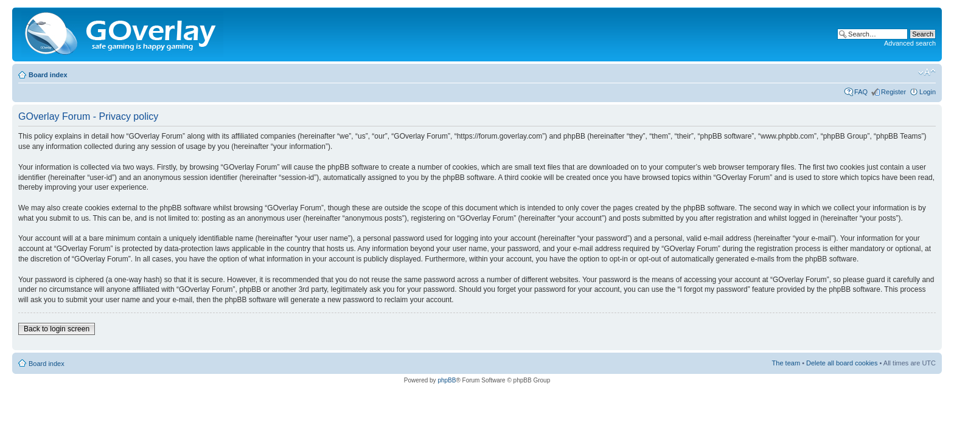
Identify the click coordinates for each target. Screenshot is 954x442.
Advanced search (910, 43)
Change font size (927, 72)
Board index (48, 74)
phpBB (446, 380)
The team (786, 363)
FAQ (861, 91)
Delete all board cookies (841, 363)
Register (893, 91)
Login (927, 91)
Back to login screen (56, 329)
